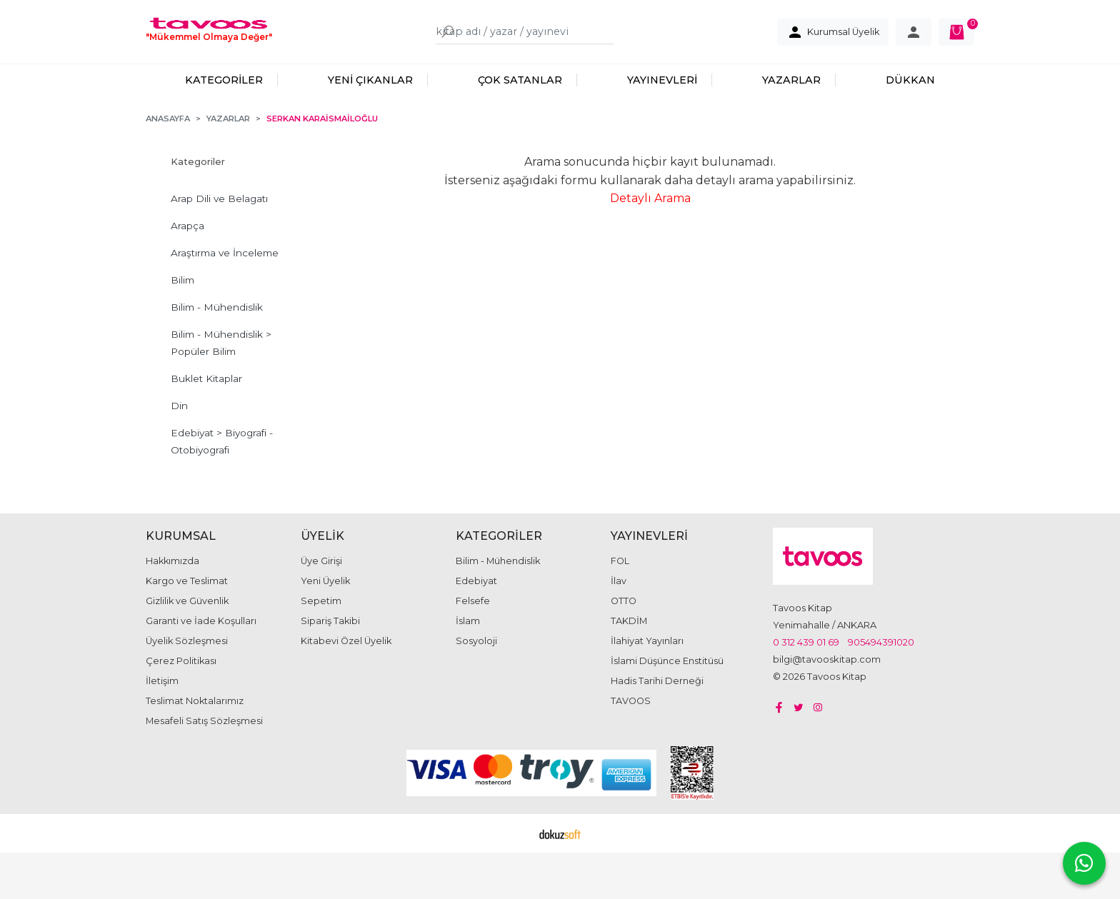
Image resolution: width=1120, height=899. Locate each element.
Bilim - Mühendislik (217, 353)
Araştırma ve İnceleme (225, 299)
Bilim (182, 326)
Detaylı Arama (650, 244)
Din (179, 452)
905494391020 (881, 688)
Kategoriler (198, 208)
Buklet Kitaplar (206, 425)
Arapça (187, 272)
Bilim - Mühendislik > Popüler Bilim (221, 389)
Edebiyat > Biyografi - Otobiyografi (222, 487)
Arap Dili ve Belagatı (219, 245)
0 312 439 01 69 (806, 688)
